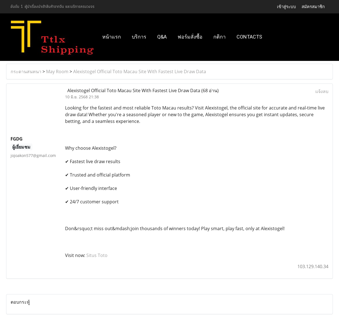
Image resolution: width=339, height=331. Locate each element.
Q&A (162, 37)
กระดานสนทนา (26, 71)
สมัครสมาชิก (313, 6)
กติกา (219, 37)
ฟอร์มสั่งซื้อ (190, 37)
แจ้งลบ (321, 91)
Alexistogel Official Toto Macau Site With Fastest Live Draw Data (139, 71)
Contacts (249, 37)
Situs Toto (97, 255)
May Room (57, 71)
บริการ (139, 37)
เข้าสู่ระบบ (286, 6)
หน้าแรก (111, 37)
